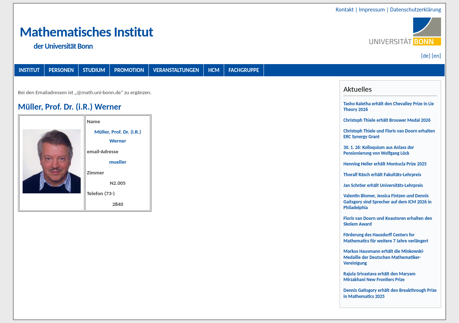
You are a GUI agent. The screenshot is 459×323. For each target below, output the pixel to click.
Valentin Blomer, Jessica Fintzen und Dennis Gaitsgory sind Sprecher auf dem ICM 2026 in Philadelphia (387, 202)
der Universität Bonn (63, 46)
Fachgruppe (243, 70)
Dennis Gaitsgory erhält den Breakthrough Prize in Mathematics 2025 (390, 293)
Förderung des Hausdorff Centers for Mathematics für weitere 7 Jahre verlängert (386, 238)
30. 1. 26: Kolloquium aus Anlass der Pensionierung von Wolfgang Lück (379, 150)
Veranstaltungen (176, 70)
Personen (61, 70)
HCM (213, 70)
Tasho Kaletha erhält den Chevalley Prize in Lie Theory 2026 (389, 107)
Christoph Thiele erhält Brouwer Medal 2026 (387, 120)
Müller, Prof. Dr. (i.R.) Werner (69, 106)
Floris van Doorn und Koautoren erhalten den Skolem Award (388, 221)
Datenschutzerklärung (415, 9)
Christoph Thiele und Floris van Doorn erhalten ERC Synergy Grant (389, 134)
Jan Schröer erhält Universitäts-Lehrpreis (383, 185)
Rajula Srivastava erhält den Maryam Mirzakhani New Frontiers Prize (380, 277)
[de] (425, 55)
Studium (94, 70)
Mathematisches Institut (86, 31)
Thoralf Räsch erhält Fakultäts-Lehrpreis (382, 175)
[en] (436, 55)
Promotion (129, 70)
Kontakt (345, 9)
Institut (29, 70)
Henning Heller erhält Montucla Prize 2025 (385, 164)
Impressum (372, 9)
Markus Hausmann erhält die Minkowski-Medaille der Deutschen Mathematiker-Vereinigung (384, 257)
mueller (117, 162)
